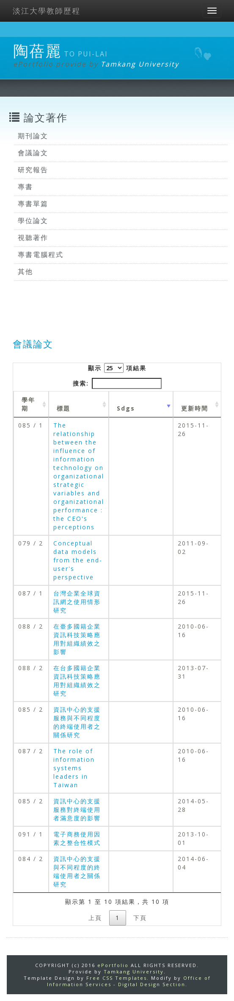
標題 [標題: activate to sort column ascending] (63, 408)
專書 (25, 186)
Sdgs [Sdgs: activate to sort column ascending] (126, 408)
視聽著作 (33, 237)
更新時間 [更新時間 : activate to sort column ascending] (194, 408)
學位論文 (33, 220)
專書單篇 (33, 203)
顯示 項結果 (117, 368)
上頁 (95, 918)
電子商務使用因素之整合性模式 (77, 838)
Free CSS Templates (116, 978)
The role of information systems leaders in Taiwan (74, 768)
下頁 (140, 918)
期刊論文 (33, 135)
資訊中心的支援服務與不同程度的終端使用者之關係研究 (77, 722)
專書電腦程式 (40, 254)
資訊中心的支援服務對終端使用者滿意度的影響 (77, 809)
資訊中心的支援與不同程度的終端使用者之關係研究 (77, 871)
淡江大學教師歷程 (46, 11)
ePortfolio (113, 965)
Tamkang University (140, 64)
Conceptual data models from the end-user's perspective (77, 560)
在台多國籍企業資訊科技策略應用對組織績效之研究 (77, 680)
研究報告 (33, 169)
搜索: (117, 383)
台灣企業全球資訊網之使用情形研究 (77, 601)
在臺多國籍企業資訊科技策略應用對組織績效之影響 (77, 639)
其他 (25, 271)
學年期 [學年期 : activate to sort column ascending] (28, 404)
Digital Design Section (151, 984)
